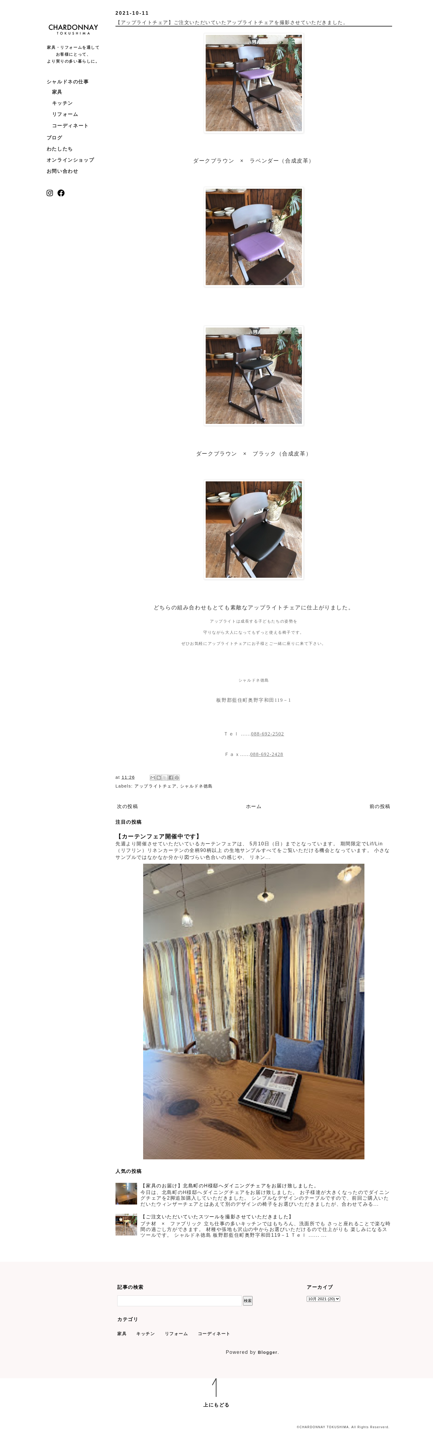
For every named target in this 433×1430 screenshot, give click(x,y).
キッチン (62, 103)
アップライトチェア (155, 786)
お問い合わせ (62, 171)
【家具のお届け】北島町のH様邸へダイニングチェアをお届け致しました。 (229, 1185)
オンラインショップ (70, 160)
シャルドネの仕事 (68, 81)
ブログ (55, 137)
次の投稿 (127, 806)
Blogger (268, 1352)
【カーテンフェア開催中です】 (158, 836)
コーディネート (70, 125)
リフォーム (65, 114)
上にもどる (216, 1404)
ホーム (254, 806)
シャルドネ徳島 (196, 786)
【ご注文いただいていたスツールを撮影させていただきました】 (217, 1216)
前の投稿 (380, 806)
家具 (57, 92)
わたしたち (60, 148)
